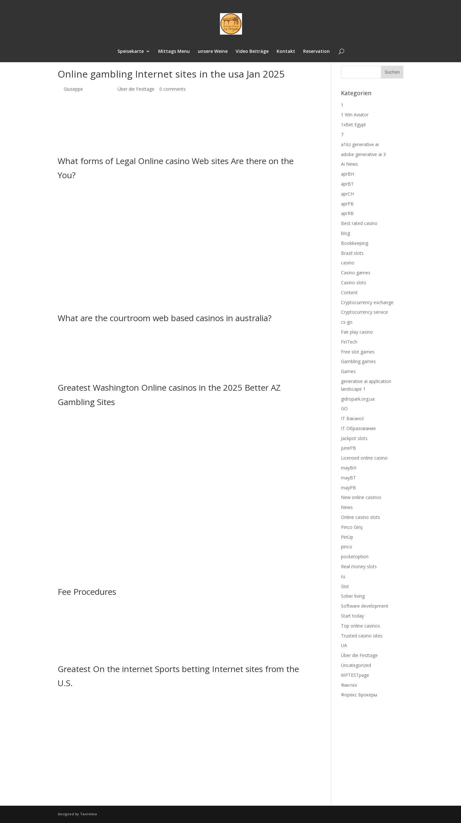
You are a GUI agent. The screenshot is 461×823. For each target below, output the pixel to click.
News (347, 507)
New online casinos (361, 497)
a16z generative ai (360, 144)
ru (343, 576)
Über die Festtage (135, 89)
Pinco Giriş (352, 527)
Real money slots (359, 566)
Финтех (349, 685)
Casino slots (353, 282)
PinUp (347, 537)
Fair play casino (357, 332)
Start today (352, 616)
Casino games (355, 273)
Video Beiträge (252, 51)
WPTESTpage (355, 675)
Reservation (317, 51)
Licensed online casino (364, 458)
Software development (364, 606)
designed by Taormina (77, 814)
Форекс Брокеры (359, 695)
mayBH (348, 468)
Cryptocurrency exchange (367, 302)
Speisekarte (130, 51)
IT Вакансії (352, 418)
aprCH (347, 194)
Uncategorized (356, 665)
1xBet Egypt (353, 124)
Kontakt (286, 51)
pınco (346, 547)
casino (347, 263)
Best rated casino (359, 223)
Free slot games (358, 352)
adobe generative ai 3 (363, 154)
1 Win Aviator (354, 115)
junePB (348, 448)
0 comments (172, 89)
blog (345, 233)
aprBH (347, 174)
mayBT (348, 478)
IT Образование (358, 428)
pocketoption (354, 556)
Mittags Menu (173, 51)
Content (349, 292)
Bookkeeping (354, 243)
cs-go (346, 322)
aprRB (347, 213)
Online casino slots (360, 517)
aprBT (347, 184)
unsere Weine (212, 51)
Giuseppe (73, 89)
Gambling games (358, 361)
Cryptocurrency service (364, 312)
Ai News (349, 164)
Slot (345, 586)
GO (344, 408)
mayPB (348, 488)
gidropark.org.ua (358, 399)
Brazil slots (352, 253)
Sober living (353, 596)
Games (348, 371)
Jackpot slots (354, 438)
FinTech (349, 342)
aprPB (347, 204)
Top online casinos (360, 626)
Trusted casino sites (362, 636)
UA (344, 645)
